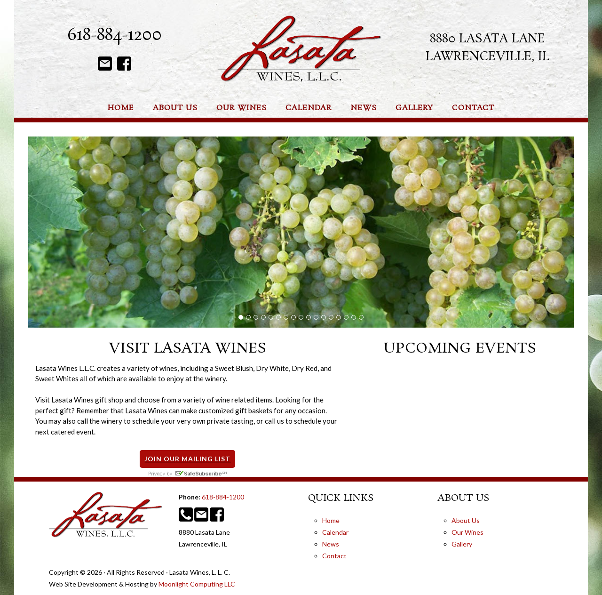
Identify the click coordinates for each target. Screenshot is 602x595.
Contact (334, 556)
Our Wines (467, 532)
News (330, 544)
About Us (466, 520)
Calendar (335, 532)
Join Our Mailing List (187, 459)
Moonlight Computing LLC (196, 584)
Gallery (462, 544)
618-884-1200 (114, 35)
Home (331, 520)
